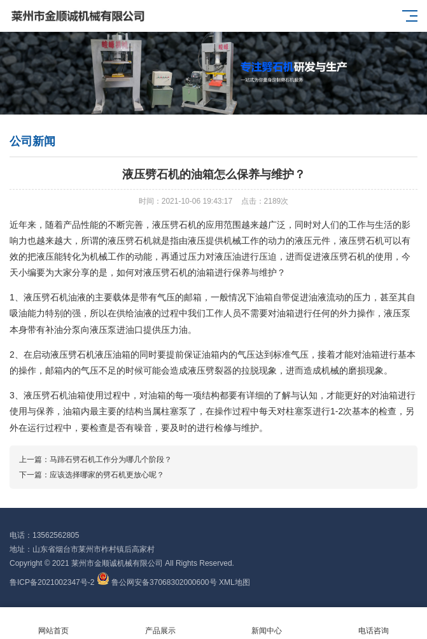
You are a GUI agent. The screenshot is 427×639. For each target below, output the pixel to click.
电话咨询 (373, 623)
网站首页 (53, 623)
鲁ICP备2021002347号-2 (52, 582)
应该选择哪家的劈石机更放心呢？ (107, 474)
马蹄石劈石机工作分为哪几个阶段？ (111, 459)
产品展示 (160, 623)
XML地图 (234, 582)
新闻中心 (267, 623)
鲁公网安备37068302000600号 (158, 582)
